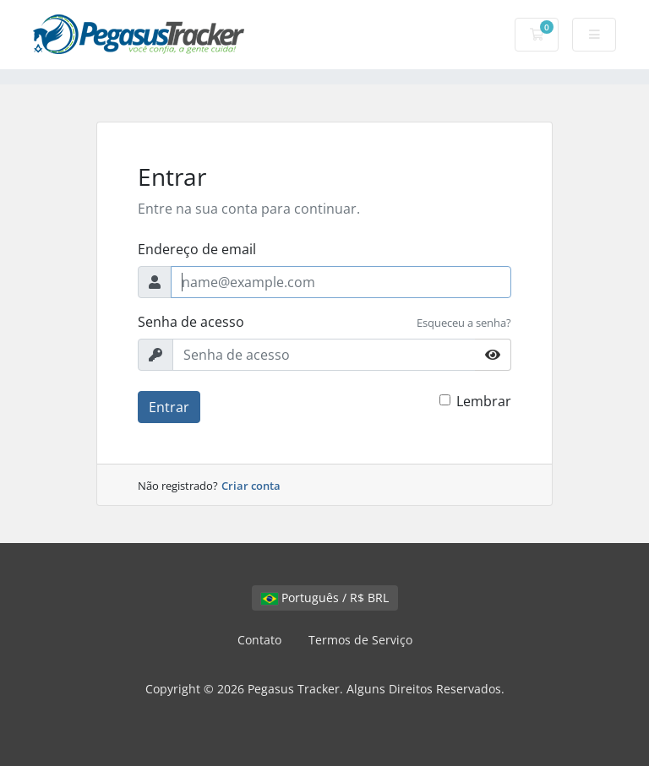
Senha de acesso (191, 321)
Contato (259, 640)
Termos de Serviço (360, 640)
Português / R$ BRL (325, 597)
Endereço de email (197, 249)
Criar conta (251, 485)
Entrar (169, 407)
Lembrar (483, 401)
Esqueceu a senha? (464, 322)
